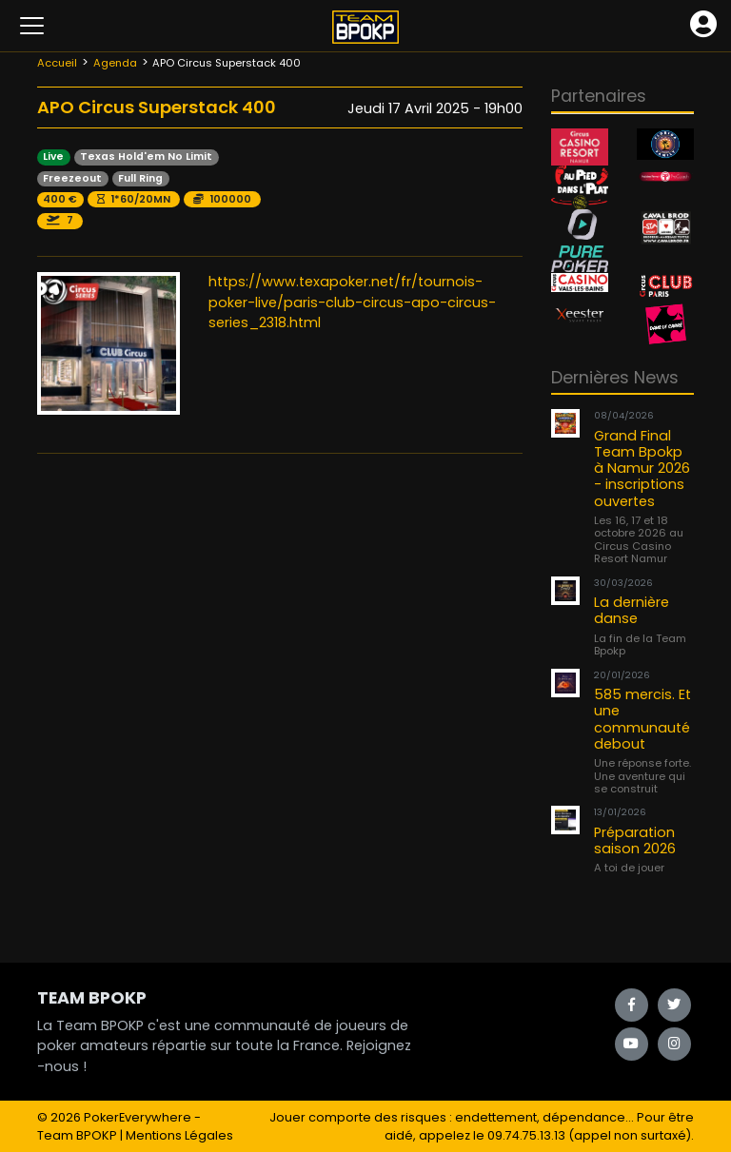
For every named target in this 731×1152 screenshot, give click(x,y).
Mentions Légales (179, 1135)
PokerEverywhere (137, 1117)
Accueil (57, 62)
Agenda (115, 62)
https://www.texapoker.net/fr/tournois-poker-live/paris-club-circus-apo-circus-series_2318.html (352, 302)
